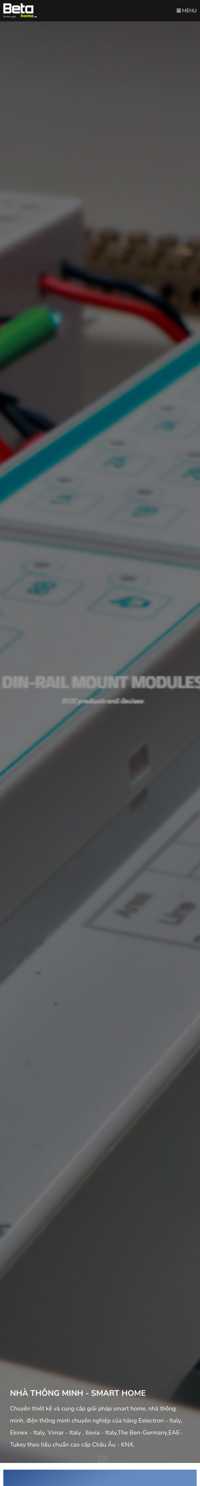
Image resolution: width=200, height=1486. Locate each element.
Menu (187, 10)
